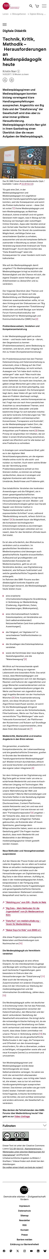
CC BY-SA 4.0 (27, 184)
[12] (4, 994)
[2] (37, 318)
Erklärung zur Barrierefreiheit (24, 1244)
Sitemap (24, 1215)
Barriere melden (24, 1239)
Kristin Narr (11, 71)
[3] (36, 430)
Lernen (5, 14)
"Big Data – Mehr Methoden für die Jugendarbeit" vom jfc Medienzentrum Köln (24, 911)
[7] (31, 728)
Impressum (24, 1206)
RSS (24, 1225)
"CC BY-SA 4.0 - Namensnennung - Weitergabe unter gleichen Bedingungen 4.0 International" (24, 1151)
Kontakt (24, 1230)
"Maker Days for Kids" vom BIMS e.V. (23, 930)
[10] (20, 943)
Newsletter (24, 1220)
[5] (25, 659)
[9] (32, 812)
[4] (11, 519)
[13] (40, 1033)
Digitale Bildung (36, 14)
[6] (13, 697)
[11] (43, 976)
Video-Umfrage (22, 1116)
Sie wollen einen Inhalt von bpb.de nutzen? (23, 1167)
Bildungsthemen (19, 14)
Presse (24, 1235)
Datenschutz (24, 1211)
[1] (14, 208)
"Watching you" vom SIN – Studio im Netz (25, 902)
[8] (33, 767)
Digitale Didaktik (14, 31)
